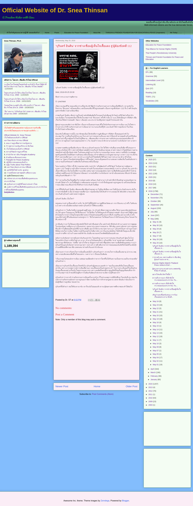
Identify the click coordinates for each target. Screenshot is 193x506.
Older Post (131, 386)
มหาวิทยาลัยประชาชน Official (16, 140)
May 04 (156, 357)
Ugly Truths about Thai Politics (18, 165)
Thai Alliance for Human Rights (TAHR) (161, 49)
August (154, 208)
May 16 (156, 322)
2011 (150, 394)
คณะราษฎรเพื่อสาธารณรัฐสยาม (19, 143)
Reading (149, 93)
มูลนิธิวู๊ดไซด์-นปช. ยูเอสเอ (17, 170)
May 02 (156, 361)
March (153, 372)
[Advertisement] (25, 217)
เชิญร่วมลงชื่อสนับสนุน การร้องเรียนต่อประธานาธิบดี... (164, 296)
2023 (150, 167)
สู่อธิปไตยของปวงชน (15, 176)
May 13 (156, 333)
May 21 (156, 312)
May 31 (156, 222)
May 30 (156, 225)
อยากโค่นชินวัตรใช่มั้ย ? (162, 274)
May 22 (156, 308)
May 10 (156, 343)
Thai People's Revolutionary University (161, 53)
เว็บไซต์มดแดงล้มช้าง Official (15, 138)
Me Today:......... (176, 33)
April (153, 369)
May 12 (156, 336)
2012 (150, 391)
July (152, 212)
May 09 (156, 347)
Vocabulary (150, 101)
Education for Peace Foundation (76, 33)
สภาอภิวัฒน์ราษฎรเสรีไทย (16, 152)
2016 (150, 191)
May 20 (156, 315)
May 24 (156, 301)
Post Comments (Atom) (102, 394)
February (154, 376)
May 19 (156, 319)
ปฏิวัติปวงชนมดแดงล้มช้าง (16, 162)
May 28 (156, 232)
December (155, 194)
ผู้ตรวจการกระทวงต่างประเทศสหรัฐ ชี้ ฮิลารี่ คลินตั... (166, 270)
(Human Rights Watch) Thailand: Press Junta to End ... (165, 264)
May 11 (156, 340)
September (155, 205)
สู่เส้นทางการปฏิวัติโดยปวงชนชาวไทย (22, 184)
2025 (150, 160)
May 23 (156, 305)
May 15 (156, 326)
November (155, 198)
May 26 (156, 239)
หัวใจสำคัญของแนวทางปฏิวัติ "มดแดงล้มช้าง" (23, 33)
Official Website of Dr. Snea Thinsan (55, 10)
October (154, 201)
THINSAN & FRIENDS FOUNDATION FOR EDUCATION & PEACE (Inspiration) (135, 33)
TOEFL (148, 97)
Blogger (125, 501)
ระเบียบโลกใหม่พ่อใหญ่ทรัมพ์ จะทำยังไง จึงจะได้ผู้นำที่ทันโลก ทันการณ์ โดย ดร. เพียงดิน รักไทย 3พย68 (25, 85)
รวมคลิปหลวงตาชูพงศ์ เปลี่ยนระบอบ (21, 173)
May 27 (156, 236)
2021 (150, 174)
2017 (150, 188)
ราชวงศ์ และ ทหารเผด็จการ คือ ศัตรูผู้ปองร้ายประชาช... (166, 258)
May (152, 219)
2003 (150, 405)
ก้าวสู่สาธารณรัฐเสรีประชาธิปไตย (19, 146)
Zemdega (105, 501)
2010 (150, 398)
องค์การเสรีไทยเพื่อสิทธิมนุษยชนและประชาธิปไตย (27, 187)
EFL (147, 72)
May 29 (156, 229)
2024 (150, 163)
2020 (150, 177)
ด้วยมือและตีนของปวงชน (16, 157)
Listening (149, 84)
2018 (150, 184)
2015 (150, 384)
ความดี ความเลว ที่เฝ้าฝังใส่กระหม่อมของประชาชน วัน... (165, 279)
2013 (150, 387)
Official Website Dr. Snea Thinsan (17, 135)
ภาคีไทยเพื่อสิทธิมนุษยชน (14, 190)
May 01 (156, 365)
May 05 (156, 354)
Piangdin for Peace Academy (17, 160)
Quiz (147, 88)
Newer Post (61, 386)
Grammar (149, 76)
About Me (96, 33)
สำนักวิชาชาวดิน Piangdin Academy (20, 154)
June (153, 215)
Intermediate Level (153, 80)
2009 (150, 401)
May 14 (156, 329)
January (154, 379)
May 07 (156, 351)
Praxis (56, 33)
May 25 (156, 243)
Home (47, 33)
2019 (150, 181)
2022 (150, 170)
